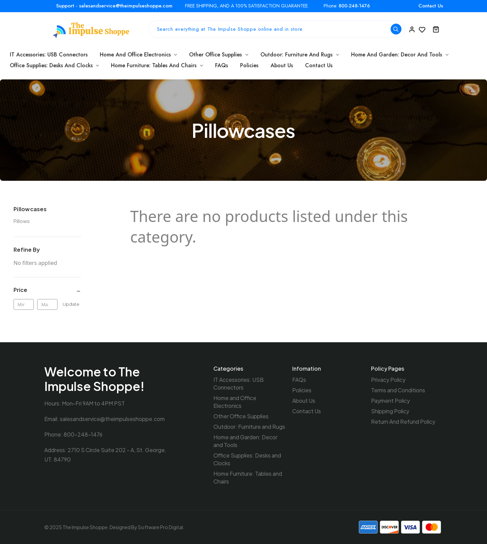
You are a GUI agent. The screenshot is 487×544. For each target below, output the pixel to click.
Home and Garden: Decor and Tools (399, 54)
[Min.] (24, 304)
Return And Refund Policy (403, 421)
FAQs (221, 65)
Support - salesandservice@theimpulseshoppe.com (114, 5)
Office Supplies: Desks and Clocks (54, 65)
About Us (282, 65)
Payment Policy (390, 400)
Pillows (22, 221)
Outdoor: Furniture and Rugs (299, 54)
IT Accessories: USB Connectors (49, 54)
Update (71, 304)
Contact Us (430, 5)
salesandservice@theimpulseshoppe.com (112, 418)
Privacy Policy (388, 379)
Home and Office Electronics (138, 54)
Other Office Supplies (218, 54)
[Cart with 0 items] (436, 29)
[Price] (47, 290)
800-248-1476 (354, 6)
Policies (249, 65)
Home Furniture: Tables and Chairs (157, 65)
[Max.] (47, 304)
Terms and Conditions (398, 390)
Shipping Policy (390, 411)
